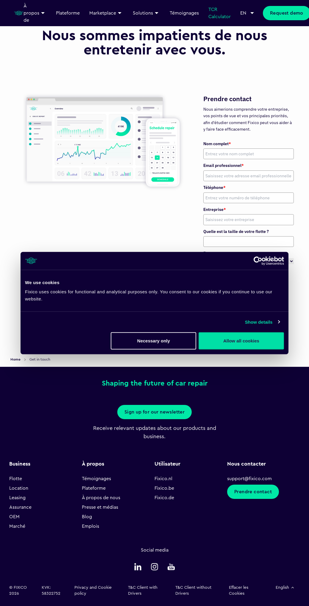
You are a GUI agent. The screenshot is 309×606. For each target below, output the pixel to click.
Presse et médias (100, 507)
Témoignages (96, 478)
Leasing (17, 497)
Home (15, 359)
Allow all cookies (241, 340)
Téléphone (214, 187)
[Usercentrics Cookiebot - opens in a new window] (258, 260)
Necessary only (153, 340)
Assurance (20, 507)
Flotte (15, 478)
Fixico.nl (163, 478)
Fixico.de (164, 497)
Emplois (90, 526)
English (285, 587)
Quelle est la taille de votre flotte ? (236, 231)
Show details (259, 321)
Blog (87, 516)
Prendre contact (253, 491)
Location (18, 488)
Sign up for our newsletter (154, 412)
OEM (14, 516)
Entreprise (214, 209)
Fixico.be (164, 488)
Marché (17, 526)
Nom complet (217, 143)
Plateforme (94, 488)
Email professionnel (223, 165)
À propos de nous (101, 497)
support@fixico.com (249, 478)
